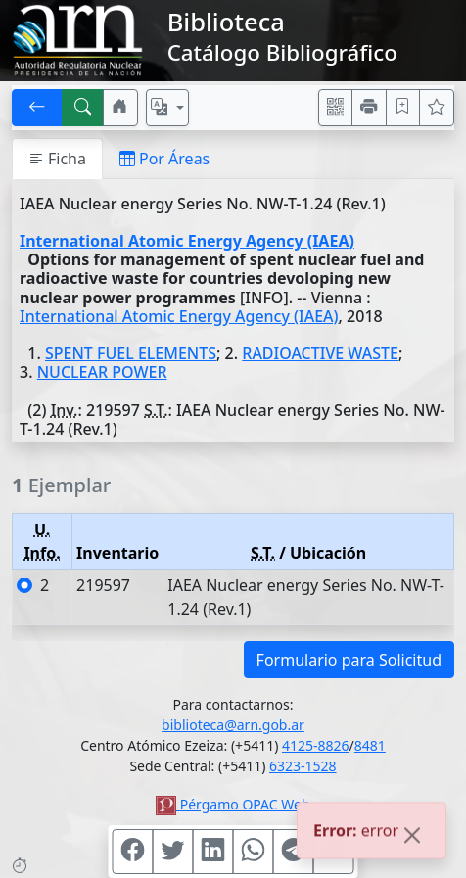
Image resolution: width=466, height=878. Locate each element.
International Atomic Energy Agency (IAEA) (187, 241)
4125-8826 (316, 745)
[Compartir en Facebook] (133, 851)
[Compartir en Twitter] (173, 851)
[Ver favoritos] (436, 107)
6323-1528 (303, 766)
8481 (370, 745)
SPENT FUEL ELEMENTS (130, 353)
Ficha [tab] (57, 158)
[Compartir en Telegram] (293, 851)
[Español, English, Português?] (167, 107)
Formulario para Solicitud (349, 659)
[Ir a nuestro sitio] (120, 107)
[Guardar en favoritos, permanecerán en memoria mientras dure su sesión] (403, 107)
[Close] (412, 836)
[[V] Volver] (37, 107)
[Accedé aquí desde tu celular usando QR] (335, 107)
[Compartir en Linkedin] (213, 851)
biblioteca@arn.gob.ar (233, 725)
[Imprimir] (369, 107)
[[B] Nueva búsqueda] (83, 107)
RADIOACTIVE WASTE (320, 353)
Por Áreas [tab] (164, 158)
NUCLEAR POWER (102, 372)
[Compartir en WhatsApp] (253, 851)
